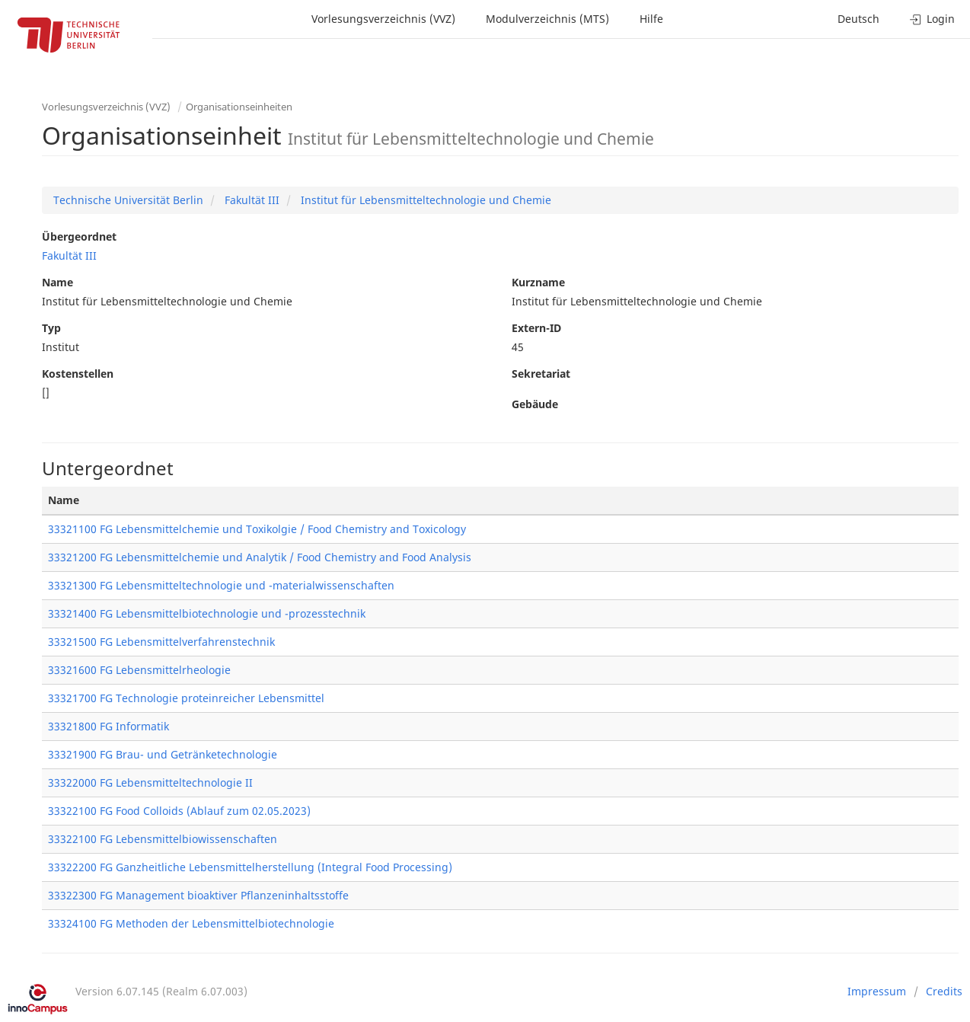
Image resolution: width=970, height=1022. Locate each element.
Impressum (876, 991)
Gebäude (535, 404)
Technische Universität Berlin (128, 200)
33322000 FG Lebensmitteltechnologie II (150, 782)
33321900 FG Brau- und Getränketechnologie (162, 754)
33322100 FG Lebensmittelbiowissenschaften (162, 839)
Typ (51, 328)
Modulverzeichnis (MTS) (547, 18)
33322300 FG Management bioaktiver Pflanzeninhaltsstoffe (198, 895)
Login (932, 18)
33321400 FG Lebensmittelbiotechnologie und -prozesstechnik (206, 613)
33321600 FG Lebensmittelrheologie (139, 670)
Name (57, 282)
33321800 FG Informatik (108, 726)
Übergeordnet (79, 236)
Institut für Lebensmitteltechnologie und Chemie (424, 200)
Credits (944, 991)
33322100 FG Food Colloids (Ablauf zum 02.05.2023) (179, 810)
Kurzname (538, 282)
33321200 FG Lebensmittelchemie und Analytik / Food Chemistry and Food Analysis (259, 557)
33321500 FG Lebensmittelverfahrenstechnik (161, 641)
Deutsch (858, 18)
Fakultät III (250, 200)
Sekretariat (541, 373)
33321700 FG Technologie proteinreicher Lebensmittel (186, 698)
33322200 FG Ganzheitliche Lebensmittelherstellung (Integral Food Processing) (250, 867)
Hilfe (651, 18)
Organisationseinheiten (239, 106)
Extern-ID (536, 328)
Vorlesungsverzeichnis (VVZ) (383, 18)
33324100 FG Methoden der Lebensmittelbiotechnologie (191, 923)
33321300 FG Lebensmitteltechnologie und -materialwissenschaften (221, 585)
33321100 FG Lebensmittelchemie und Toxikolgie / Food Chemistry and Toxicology (257, 529)
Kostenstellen (77, 373)
